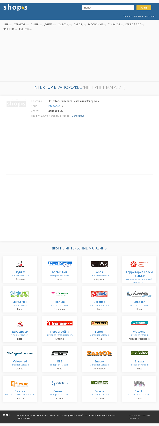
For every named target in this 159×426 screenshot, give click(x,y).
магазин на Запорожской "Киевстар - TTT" (139, 277)
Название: (37, 101)
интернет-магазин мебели (59, 333)
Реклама (138, 16)
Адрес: (35, 110)
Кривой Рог (133, 24)
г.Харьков (114, 24)
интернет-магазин (20, 274)
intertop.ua (54, 106)
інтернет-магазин (60, 304)
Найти (144, 7)
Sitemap (132, 419)
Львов (78, 24)
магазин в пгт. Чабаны (139, 393)
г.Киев (35, 24)
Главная (127, 16)
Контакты (150, 16)
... (35, 29)
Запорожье (95, 24)
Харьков (19, 24)
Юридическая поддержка (139, 415)
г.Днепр (24, 29)
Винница (8, 29)
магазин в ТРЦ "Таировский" (20, 393)
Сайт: (34, 106)
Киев (6, 24)
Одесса (63, 24)
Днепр (48, 24)
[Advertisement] (79, 57)
